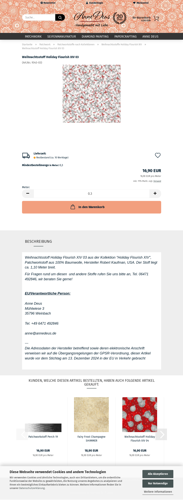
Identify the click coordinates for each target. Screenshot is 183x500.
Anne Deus (150, 36)
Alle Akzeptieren (158, 474)
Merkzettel (141, 3)
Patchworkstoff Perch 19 (43, 437)
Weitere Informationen (158, 491)
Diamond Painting (95, 36)
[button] (28, 194)
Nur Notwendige (158, 483)
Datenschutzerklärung (32, 488)
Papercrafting (125, 36)
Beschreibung (38, 242)
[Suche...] (60, 17)
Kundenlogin (94, 3)
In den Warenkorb (87, 207)
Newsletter (48, 3)
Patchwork (33, 36)
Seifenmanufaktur (61, 36)
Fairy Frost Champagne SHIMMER (91, 439)
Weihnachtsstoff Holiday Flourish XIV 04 (139, 439)
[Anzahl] (92, 194)
